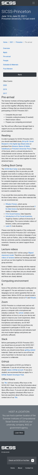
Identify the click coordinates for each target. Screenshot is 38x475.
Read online (25, 144)
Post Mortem (8, 69)
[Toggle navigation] (33, 3)
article (21, 313)
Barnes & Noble (24, 146)
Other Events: (8, 81)
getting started (30, 350)
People (5, 61)
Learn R (8, 226)
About (20, 468)
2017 (5, 93)
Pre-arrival (7, 56)
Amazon (15, 146)
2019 (5, 89)
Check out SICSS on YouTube (22, 460)
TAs (5, 383)
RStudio (33, 298)
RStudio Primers (11, 204)
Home (5, 42)
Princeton (19, 42)
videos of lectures (8, 258)
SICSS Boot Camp (11, 169)
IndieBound (6, 149)
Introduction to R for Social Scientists (19, 216)
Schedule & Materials (10, 65)
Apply (5, 52)
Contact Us (29, 468)
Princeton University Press (21, 149)
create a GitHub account (15, 370)
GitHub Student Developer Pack (13, 375)
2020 (5, 85)
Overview (6, 48)
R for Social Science (13, 214)
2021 (11, 42)
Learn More (19, 433)
